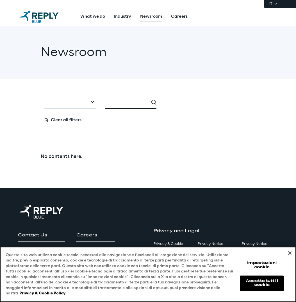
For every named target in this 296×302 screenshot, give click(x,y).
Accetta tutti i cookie (262, 283)
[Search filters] (148, 109)
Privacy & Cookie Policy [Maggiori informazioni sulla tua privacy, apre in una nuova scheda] (42, 293)
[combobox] (70, 102)
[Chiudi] (290, 253)
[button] (41, 235)
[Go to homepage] (44, 17)
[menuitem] (92, 17)
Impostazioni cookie (261, 265)
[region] (148, 274)
